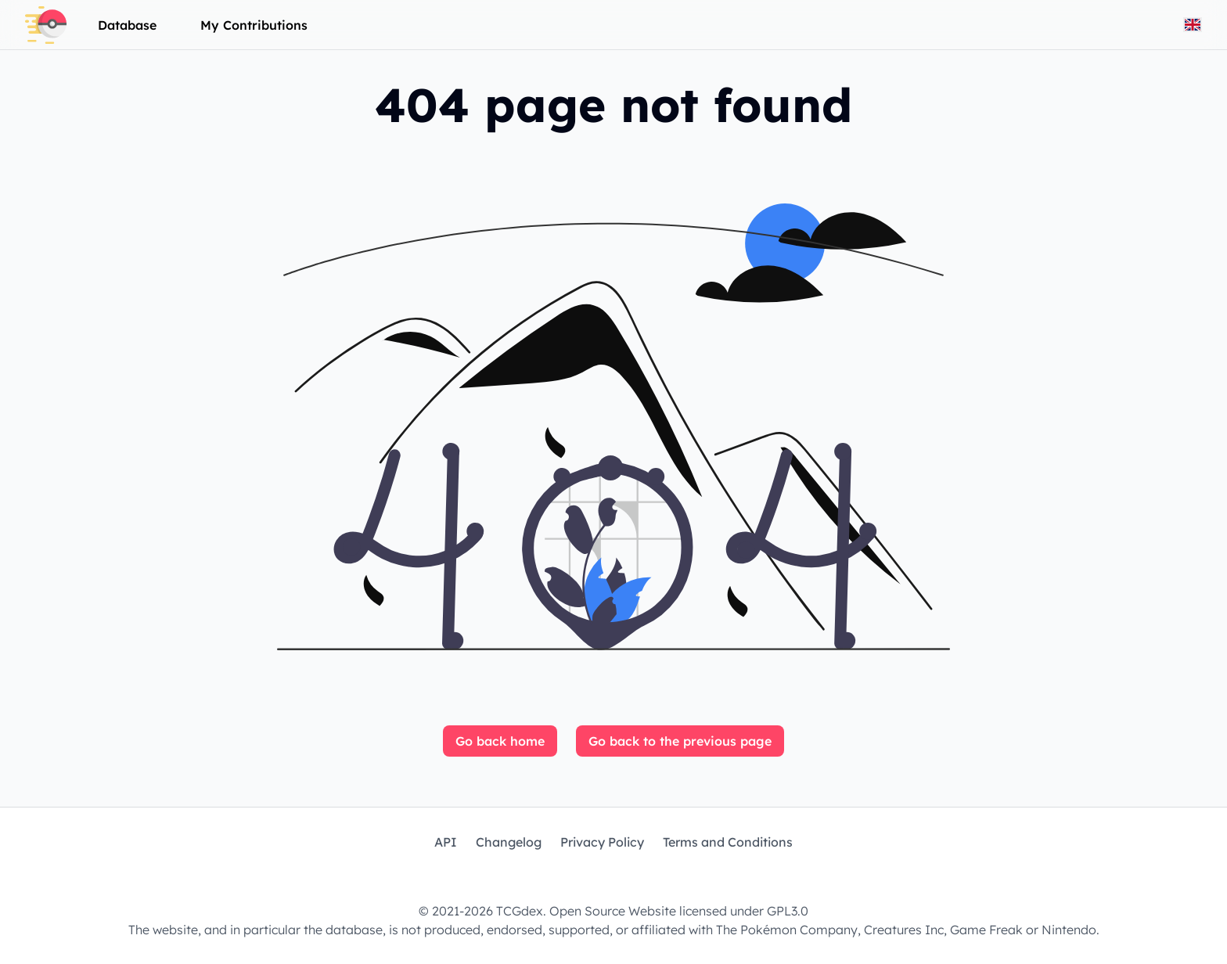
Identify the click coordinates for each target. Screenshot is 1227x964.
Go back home (500, 741)
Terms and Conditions (728, 842)
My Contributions (254, 25)
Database (127, 25)
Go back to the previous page (680, 741)
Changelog (509, 842)
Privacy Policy (602, 842)
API (445, 842)
